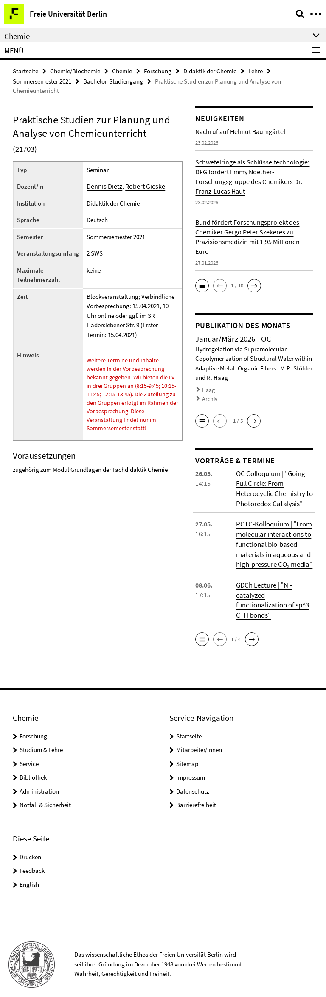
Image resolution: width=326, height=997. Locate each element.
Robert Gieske (140, 185)
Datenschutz (192, 775)
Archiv (209, 397)
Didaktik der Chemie (209, 71)
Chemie (122, 71)
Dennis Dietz (103, 185)
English (29, 868)
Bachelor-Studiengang (113, 80)
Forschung (157, 71)
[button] (202, 284)
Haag (208, 389)
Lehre (255, 71)
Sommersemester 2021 (42, 80)
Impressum (190, 761)
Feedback (32, 854)
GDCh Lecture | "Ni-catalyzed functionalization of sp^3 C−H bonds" (274, 590)
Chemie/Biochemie (75, 71)
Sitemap (187, 748)
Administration (39, 775)
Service (29, 748)
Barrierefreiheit (196, 789)
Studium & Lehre (41, 734)
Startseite (25, 71)
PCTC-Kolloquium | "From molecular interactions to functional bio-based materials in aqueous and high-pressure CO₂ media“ (273, 540)
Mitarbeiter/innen (199, 734)
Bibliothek (33, 761)
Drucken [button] (30, 841)
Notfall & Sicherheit (45, 789)
